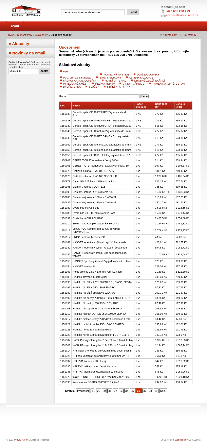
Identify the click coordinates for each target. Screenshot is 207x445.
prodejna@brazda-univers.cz (182, 15)
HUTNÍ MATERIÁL (115, 80)
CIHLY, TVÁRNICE (133, 83)
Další (163, 390)
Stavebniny (41, 34)
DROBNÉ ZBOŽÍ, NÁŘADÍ (149, 80)
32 (115, 390)
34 (126, 390)
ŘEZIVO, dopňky (105, 83)
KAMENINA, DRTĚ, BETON (168, 83)
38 (150, 390)
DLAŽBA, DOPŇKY (148, 74)
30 (104, 390)
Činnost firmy (24, 34)
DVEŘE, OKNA (72, 86)
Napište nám (170, 34)
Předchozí (83, 390)
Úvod (15, 26)
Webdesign (180, 440)
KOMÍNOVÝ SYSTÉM (116, 74)
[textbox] (93, 12)
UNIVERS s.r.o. (17, 4)
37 (144, 390)
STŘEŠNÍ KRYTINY (118, 86)
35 (132, 390)
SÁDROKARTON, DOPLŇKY (80, 80)
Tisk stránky (189, 34)
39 (156, 390)
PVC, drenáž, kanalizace (77, 77)
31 (109, 390)
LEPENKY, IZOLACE (141, 77)
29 (98, 390)
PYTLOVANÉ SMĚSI (75, 83)
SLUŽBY (94, 86)
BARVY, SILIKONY (110, 77)
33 (121, 390)
